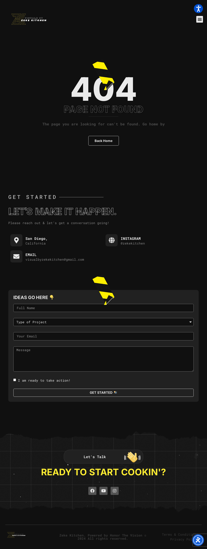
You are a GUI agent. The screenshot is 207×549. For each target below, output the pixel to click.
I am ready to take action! (44, 380)
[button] (199, 19)
